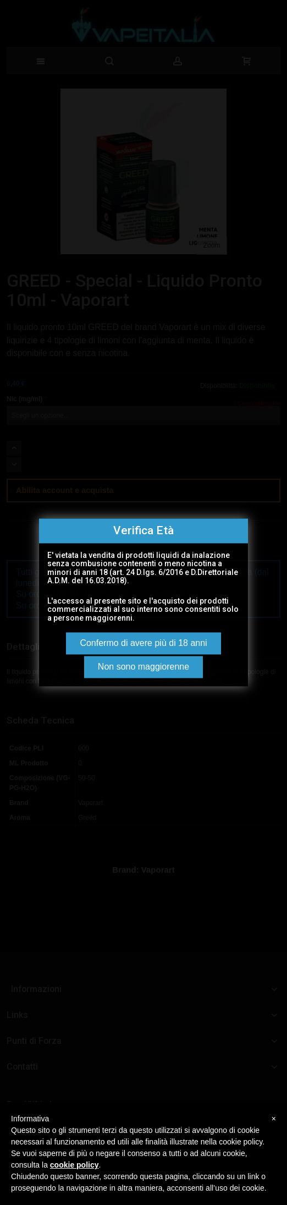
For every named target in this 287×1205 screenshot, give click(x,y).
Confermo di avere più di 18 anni (143, 643)
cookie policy (74, 1164)
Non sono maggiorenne (143, 667)
